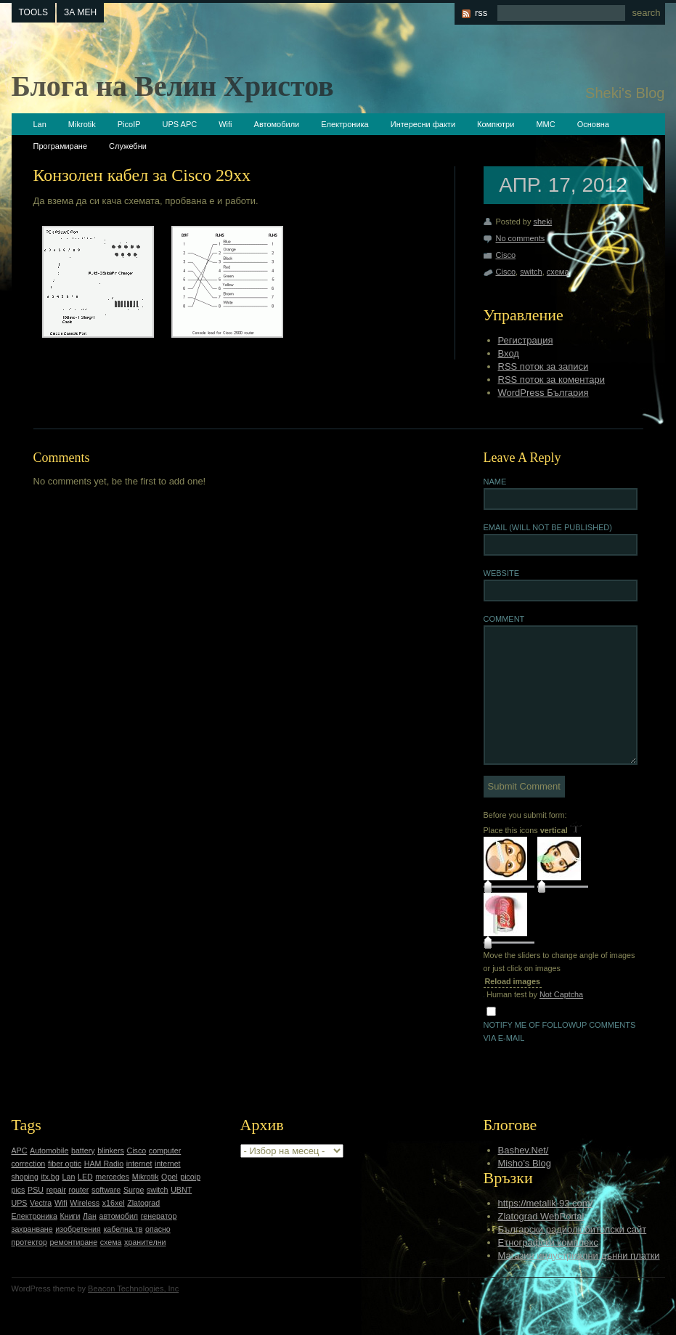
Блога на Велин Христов (173, 86)
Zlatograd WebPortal (541, 1216)
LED (85, 1176)
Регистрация (525, 340)
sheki (542, 221)
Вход (508, 353)
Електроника (344, 124)
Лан (90, 1216)
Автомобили (277, 124)
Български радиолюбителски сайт (572, 1229)
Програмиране (60, 146)
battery (83, 1150)
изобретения (78, 1229)
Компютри (495, 124)
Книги (70, 1216)
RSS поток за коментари (551, 379)
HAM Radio (103, 1163)
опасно (158, 1229)
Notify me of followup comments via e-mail (560, 1031)
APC (20, 1150)
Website (502, 573)
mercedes (112, 1176)
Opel (169, 1176)
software (106, 1189)
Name (495, 481)
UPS (20, 1202)
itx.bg (50, 1176)
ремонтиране (74, 1242)
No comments (520, 238)
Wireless (84, 1202)
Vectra (41, 1202)
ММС (545, 124)
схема (558, 271)
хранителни (145, 1242)
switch (531, 271)
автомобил (119, 1216)
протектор (29, 1242)
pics (18, 1189)
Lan (39, 124)
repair (56, 1189)
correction (29, 1163)
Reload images (512, 981)
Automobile (49, 1150)
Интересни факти (423, 124)
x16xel (113, 1202)
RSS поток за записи (543, 366)
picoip (190, 1176)
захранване (32, 1229)
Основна (593, 124)
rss (481, 12)
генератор (159, 1216)
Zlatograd (143, 1202)
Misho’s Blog (524, 1163)
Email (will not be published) (548, 527)
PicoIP (129, 124)
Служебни (128, 146)
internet (139, 1163)
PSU (36, 1189)
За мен (80, 12)
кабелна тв (122, 1229)
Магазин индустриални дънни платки (579, 1255)
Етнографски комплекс (548, 1242)
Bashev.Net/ (523, 1150)
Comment (504, 618)
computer (165, 1150)
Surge (133, 1189)
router (79, 1189)
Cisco (506, 255)
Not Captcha (561, 994)
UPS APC (180, 124)
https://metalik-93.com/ (545, 1203)
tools (33, 12)
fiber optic (64, 1163)
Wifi (225, 124)
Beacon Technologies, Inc (133, 1288)
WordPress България (543, 392)
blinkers (110, 1150)
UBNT (181, 1189)
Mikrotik (82, 124)
